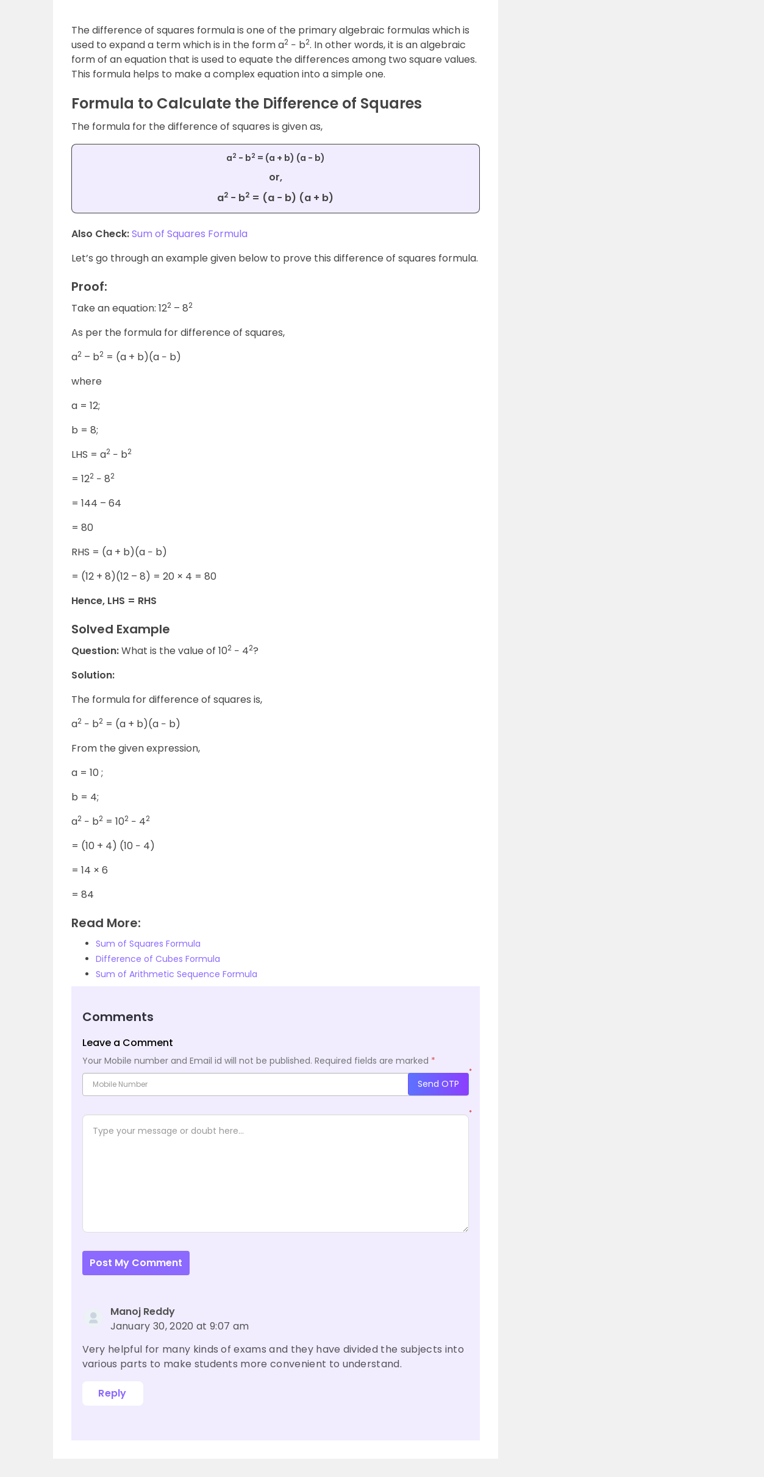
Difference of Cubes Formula (158, 959)
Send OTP (438, 1084)
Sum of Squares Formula (190, 234)
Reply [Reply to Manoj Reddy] (112, 1393)
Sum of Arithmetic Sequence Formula (176, 974)
